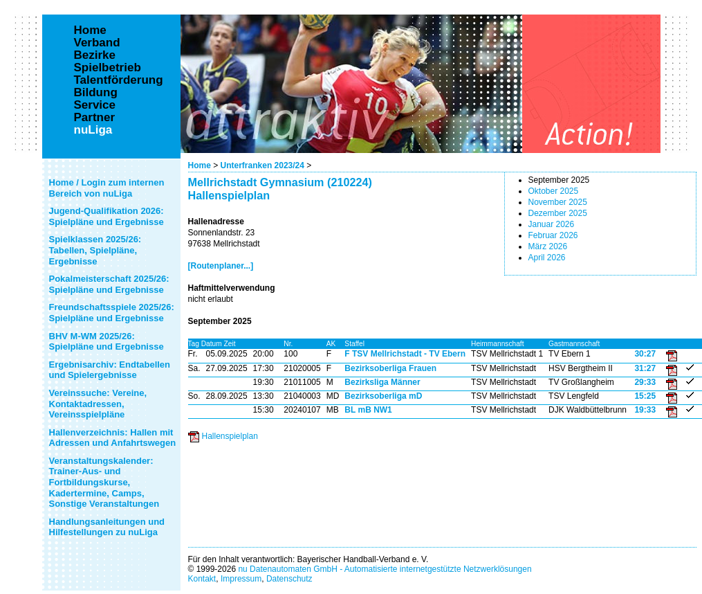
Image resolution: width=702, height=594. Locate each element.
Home (199, 165)
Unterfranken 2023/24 (262, 165)
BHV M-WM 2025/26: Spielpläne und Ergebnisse (106, 341)
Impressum (241, 579)
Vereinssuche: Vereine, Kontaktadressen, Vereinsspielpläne (98, 404)
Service (95, 105)
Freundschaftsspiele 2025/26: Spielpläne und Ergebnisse (111, 312)
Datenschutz (289, 579)
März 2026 (548, 246)
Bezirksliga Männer (382, 382)
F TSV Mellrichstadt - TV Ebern (404, 354)
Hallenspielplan (230, 436)
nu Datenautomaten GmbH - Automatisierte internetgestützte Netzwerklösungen (384, 569)
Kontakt (202, 579)
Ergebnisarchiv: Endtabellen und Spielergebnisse (110, 370)
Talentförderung (118, 80)
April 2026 (547, 257)
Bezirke (95, 55)
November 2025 (557, 202)
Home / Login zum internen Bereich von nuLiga (107, 188)
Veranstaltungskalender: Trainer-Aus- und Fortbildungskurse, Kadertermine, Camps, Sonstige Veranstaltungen (104, 482)
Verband (97, 43)
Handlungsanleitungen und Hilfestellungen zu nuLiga (107, 527)
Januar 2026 (551, 224)
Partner (95, 117)
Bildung (96, 93)
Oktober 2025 (553, 191)
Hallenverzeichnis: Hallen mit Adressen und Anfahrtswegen (112, 438)
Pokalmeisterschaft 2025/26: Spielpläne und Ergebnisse (109, 284)
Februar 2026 (553, 235)
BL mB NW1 (367, 410)
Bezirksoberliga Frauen (390, 368)
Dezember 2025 (557, 213)
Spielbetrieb (107, 68)
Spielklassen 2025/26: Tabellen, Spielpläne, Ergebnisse (95, 250)
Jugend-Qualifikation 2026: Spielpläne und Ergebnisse (106, 216)
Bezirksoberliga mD (383, 396)
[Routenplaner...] (221, 266)
